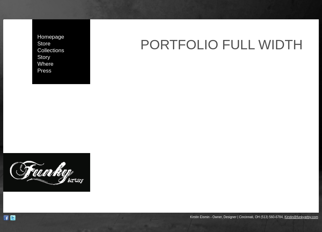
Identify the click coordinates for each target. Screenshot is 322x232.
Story (43, 57)
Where (45, 64)
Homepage (50, 37)
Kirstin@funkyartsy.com (301, 217)
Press (44, 71)
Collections (50, 50)
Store (44, 44)
